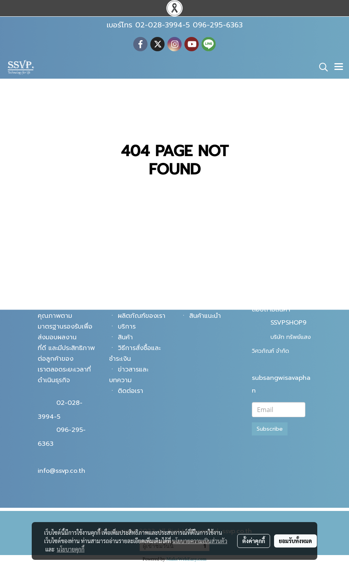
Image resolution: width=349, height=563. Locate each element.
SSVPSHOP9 (288, 322)
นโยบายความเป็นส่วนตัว (199, 540)
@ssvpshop (287, 295)
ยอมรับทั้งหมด (295, 540)
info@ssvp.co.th (61, 471)
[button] (321, 67)
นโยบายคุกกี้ (70, 549)
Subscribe (270, 429)
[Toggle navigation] (338, 67)
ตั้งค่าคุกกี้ (253, 540)
